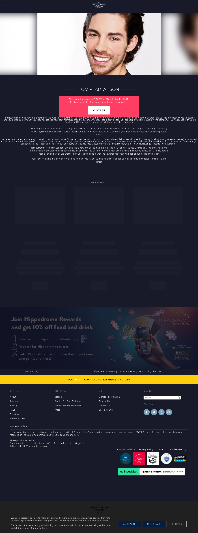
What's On (99, 110)
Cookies (161, 449)
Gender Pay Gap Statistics (68, 401)
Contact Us (104, 405)
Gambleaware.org (177, 449)
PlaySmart (15, 414)
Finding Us (104, 401)
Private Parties (17, 418)
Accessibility (16, 401)
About (13, 397)
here (76, 435)
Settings (176, 524)
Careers (58, 397)
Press (57, 410)
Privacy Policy (146, 449)
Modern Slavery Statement (68, 405)
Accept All (130, 524)
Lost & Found (106, 410)
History (13, 405)
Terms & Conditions (126, 449)
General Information (109, 397)
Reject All (153, 524)
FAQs (12, 410)
